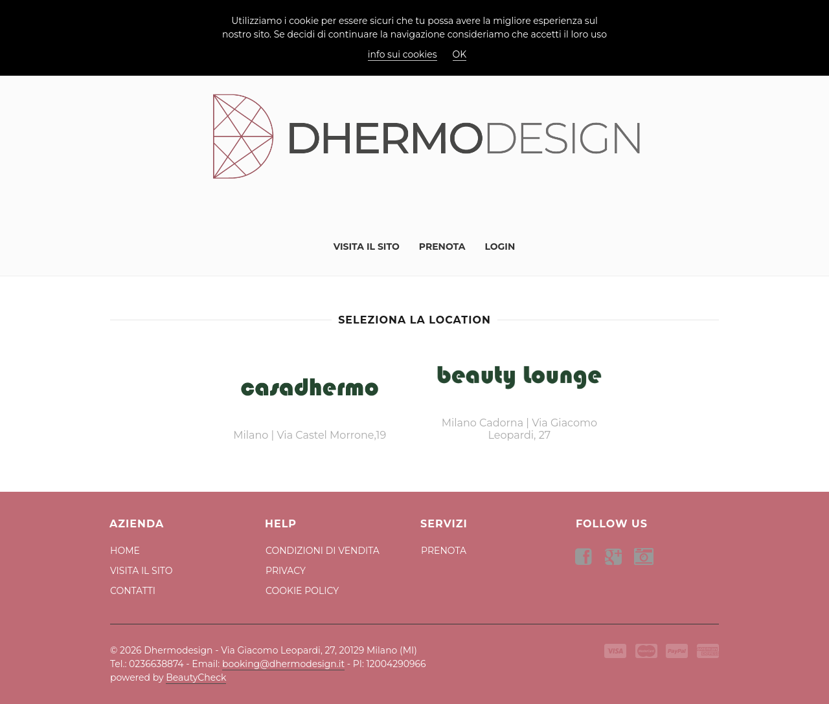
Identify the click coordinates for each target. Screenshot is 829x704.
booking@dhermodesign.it (283, 664)
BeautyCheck (196, 677)
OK (460, 54)
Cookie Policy (302, 591)
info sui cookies (402, 54)
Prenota (442, 246)
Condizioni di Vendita (323, 550)
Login (499, 246)
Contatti (132, 591)
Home (125, 550)
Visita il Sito (367, 246)
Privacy (286, 571)
